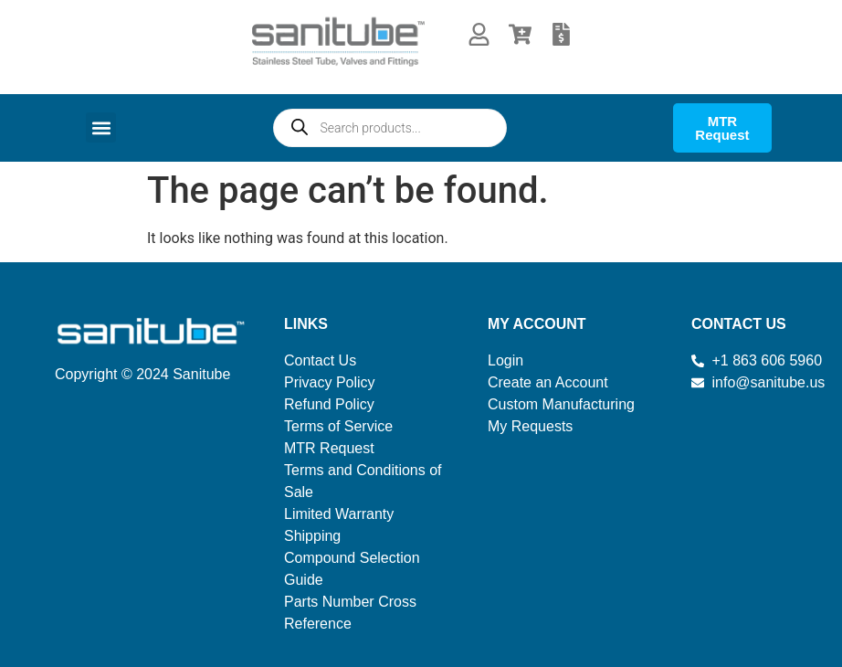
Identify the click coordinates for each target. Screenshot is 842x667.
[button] (101, 127)
